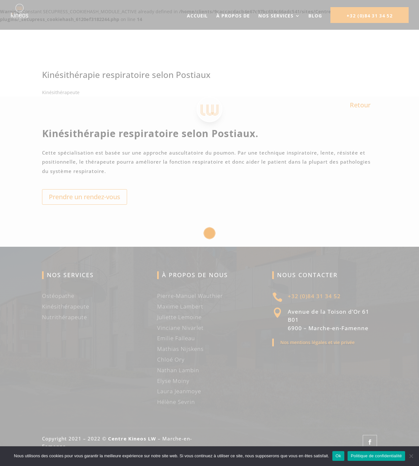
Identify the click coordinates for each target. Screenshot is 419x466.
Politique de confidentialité (376, 455)
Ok (338, 455)
